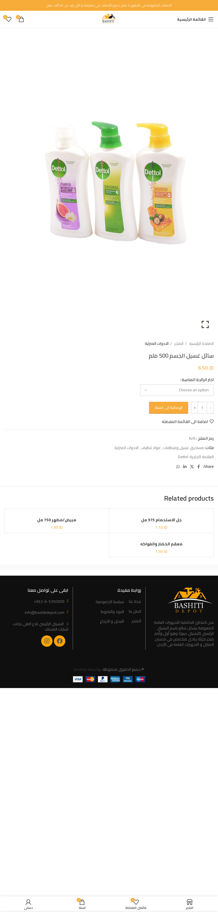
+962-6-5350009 (49, 601)
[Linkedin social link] (184, 466)
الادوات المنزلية (157, 344)
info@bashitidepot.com (44, 612)
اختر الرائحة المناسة (198, 380)
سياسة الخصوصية (110, 602)
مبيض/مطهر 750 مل (56, 520)
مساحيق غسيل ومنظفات (183, 447)
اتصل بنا (135, 611)
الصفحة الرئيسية (201, 344)
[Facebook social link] (199, 466)
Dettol (183, 456)
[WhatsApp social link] (178, 466)
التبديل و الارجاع (112, 621)
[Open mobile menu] (195, 19)
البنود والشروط (112, 612)
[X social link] (192, 466)
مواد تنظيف (150, 447)
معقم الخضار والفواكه (161, 544)
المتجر (178, 344)
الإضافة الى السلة (169, 407)
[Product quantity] (202, 408)
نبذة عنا (135, 602)
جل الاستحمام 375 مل (161, 520)
